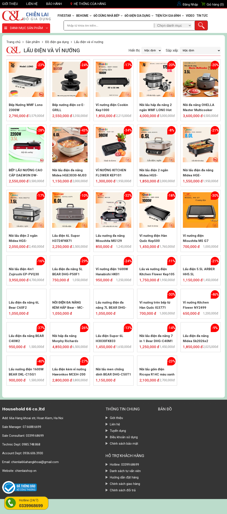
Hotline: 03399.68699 (124, 464)
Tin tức (202, 15)
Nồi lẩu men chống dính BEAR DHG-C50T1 (113, 371)
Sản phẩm (33, 42)
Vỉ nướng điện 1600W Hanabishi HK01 (112, 271)
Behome (83, 15)
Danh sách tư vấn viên (125, 471)
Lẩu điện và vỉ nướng (88, 42)
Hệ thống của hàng (88, 4)
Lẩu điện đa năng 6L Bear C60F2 (24, 305)
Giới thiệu (10, 4)
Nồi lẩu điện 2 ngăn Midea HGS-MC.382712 (23, 238)
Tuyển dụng (118, 431)
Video (190, 15)
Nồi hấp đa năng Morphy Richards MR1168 (65, 339)
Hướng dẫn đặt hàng (124, 477)
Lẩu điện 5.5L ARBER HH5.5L (199, 271)
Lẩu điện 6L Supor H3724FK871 (66, 238)
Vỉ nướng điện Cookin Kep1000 (112, 107)
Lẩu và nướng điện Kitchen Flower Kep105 (157, 271)
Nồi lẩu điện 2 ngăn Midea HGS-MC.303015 (153, 173)
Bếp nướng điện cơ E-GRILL (68, 107)
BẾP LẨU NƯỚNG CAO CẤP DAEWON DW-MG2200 (25, 173)
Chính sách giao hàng (125, 484)
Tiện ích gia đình (169, 15)
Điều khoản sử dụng (124, 437)
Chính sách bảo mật (124, 443)
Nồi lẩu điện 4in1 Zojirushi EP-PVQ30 (24, 271)
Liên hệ (32, 4)
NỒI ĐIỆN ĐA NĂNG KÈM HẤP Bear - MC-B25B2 (68, 305)
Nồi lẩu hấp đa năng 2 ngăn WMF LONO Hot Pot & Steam (155, 108)
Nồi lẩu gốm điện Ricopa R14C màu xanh (157, 371)
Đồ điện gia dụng (139, 15)
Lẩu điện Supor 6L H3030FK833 (109, 338)
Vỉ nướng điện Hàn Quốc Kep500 (153, 238)
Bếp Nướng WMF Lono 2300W (26, 107)
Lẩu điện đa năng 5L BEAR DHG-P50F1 (67, 271)
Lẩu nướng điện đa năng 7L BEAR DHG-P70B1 (111, 305)
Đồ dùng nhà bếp (108, 15)
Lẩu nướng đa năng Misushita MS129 (110, 238)
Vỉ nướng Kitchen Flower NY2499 (196, 305)
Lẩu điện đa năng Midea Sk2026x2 (196, 338)
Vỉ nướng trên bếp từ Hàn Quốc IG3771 (154, 305)
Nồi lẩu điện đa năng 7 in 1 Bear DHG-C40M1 (156, 338)
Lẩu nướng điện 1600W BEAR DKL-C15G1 (26, 371)
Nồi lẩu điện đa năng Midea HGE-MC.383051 (198, 173)
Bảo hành (54, 4)
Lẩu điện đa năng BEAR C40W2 (26, 338)
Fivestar (66, 15)
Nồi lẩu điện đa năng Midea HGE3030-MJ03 (69, 172)
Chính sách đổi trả (123, 490)
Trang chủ (13, 42)
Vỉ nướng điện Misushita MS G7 (195, 238)
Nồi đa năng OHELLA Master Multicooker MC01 (198, 108)
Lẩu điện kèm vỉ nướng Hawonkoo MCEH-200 (69, 371)
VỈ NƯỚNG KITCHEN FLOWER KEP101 (111, 172)
